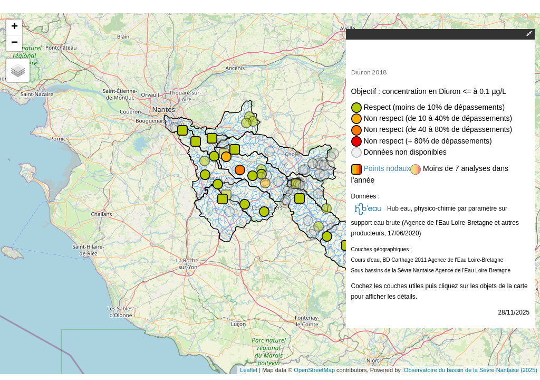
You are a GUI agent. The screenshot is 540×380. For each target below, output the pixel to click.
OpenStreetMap (314, 370)
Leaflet (248, 370)
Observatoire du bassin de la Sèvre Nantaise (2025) (470, 370)
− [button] (14, 43)
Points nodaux (387, 168)
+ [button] (14, 27)
